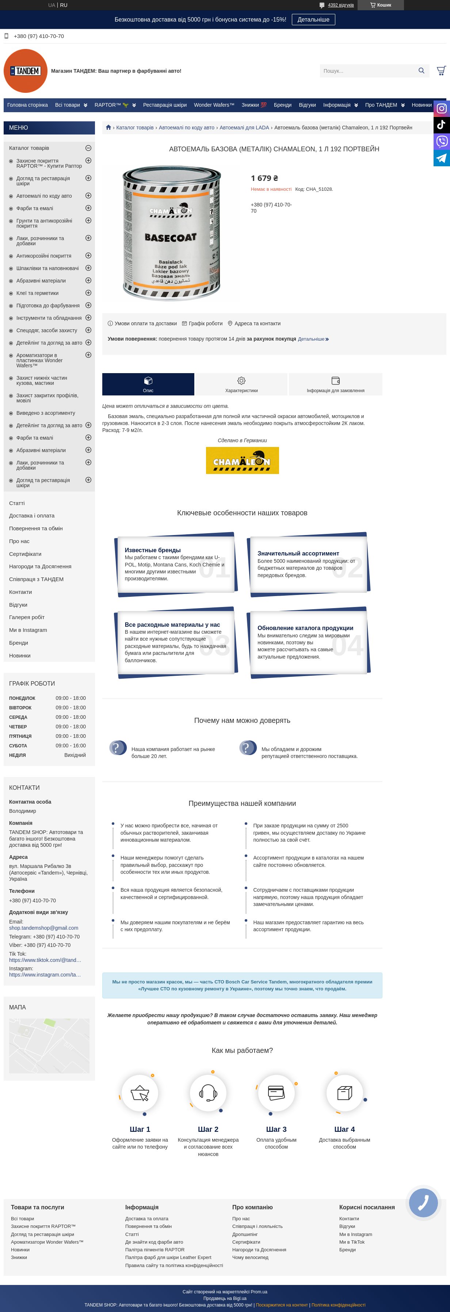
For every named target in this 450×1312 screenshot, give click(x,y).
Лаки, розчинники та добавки (40, 240)
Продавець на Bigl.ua (225, 1298)
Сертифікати (25, 554)
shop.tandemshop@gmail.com (43, 928)
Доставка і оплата (31, 515)
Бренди (282, 105)
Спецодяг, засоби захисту (46, 330)
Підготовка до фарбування (48, 305)
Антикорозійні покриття (43, 256)
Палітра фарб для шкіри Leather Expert (168, 1257)
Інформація (337, 105)
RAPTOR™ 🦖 (112, 105)
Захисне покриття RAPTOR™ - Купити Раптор (49, 163)
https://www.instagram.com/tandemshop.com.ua (45, 975)
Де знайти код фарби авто (154, 1242)
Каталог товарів (134, 127)
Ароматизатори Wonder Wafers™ (47, 1242)
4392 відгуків (341, 5)
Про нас (19, 541)
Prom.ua (259, 1291)
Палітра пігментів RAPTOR (154, 1249)
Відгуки (307, 105)
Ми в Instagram (28, 630)
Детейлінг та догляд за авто (49, 343)
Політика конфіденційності (339, 1305)
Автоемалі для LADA (244, 127)
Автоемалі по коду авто (186, 127)
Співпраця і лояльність (257, 1226)
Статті (17, 503)
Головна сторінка (27, 105)
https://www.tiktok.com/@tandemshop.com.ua (45, 960)
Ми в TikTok (352, 1242)
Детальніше (313, 19)
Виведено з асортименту (45, 413)
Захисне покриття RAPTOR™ (43, 1226)
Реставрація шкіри (165, 105)
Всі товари (67, 105)
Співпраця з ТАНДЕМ (36, 579)
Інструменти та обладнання (49, 318)
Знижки (19, 1257)
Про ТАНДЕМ (381, 105)
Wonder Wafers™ (214, 105)
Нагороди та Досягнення (40, 566)
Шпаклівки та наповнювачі (47, 268)
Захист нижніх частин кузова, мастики (41, 380)
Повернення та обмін (36, 528)
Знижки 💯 (254, 105)
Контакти (20, 592)
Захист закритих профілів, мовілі (47, 398)
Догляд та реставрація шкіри (43, 180)
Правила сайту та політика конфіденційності (174, 1265)
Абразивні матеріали (41, 281)
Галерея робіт (27, 617)
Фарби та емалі (34, 208)
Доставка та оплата (146, 1218)
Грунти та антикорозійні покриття (44, 223)
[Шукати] (421, 70)
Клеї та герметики (37, 293)
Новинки (422, 105)
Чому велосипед (250, 1257)
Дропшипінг (245, 1234)
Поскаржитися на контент (282, 1305)
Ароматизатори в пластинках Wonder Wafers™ (39, 360)
